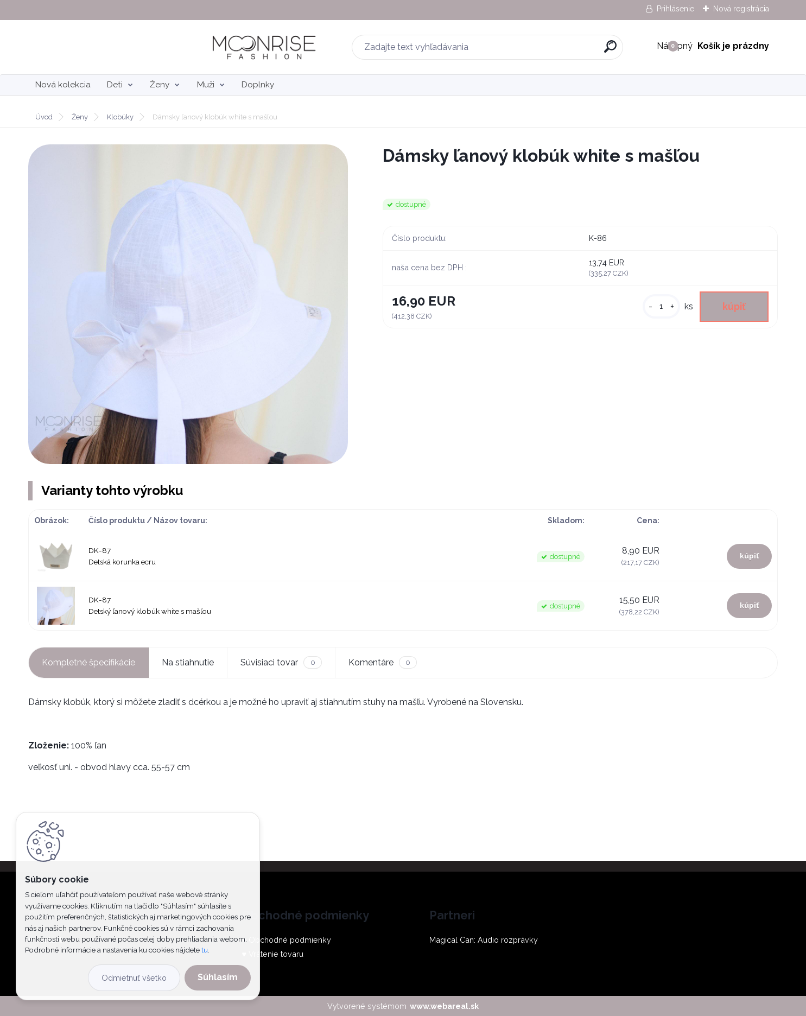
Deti (115, 85)
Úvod (44, 117)
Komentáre (382, 662)
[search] (524, 50)
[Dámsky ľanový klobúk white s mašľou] (188, 304)
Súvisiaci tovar (280, 662)
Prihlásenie (675, 8)
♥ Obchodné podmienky (286, 939)
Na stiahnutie (188, 662)
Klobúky (120, 117)
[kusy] (661, 306)
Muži (205, 85)
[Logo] (94, 47)
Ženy (159, 85)
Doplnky (258, 85)
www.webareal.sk (444, 1006)
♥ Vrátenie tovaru (272, 953)
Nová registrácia (741, 8)
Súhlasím (218, 977)
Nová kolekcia (63, 85)
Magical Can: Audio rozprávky (483, 939)
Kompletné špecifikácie (88, 662)
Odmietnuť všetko (134, 977)
